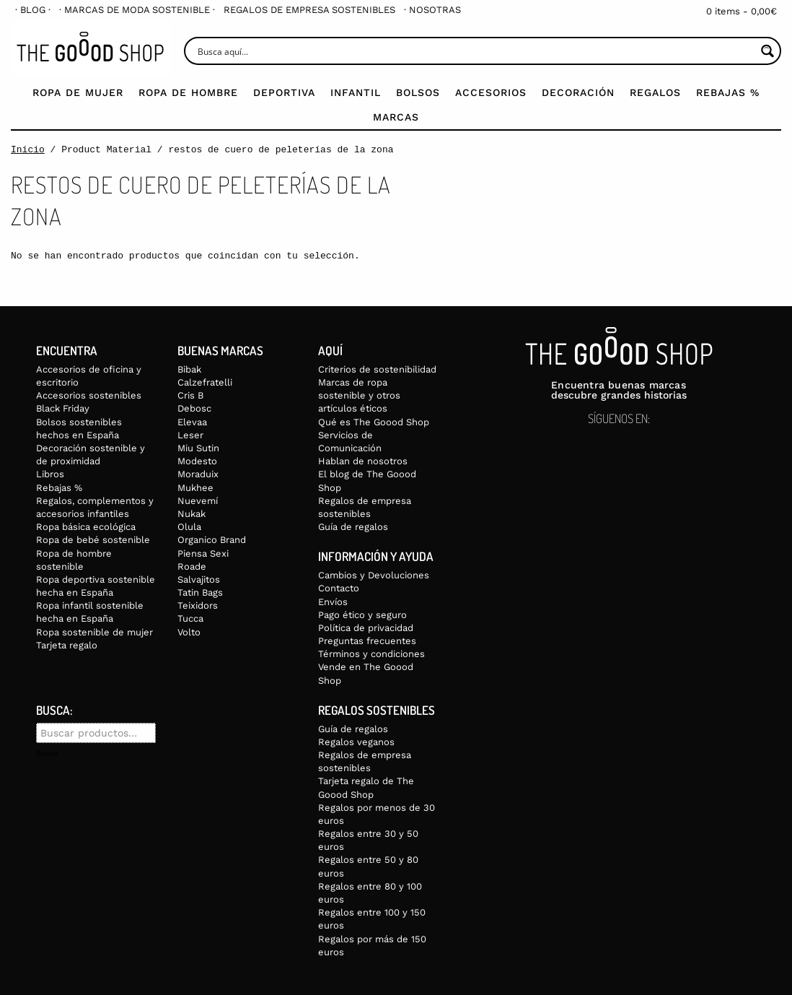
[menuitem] (33, 9)
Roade (191, 566)
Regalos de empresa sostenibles (309, 9)
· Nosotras (432, 9)
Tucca (190, 618)
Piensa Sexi (203, 553)
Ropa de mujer (77, 92)
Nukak (191, 513)
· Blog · (32, 9)
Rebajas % (728, 92)
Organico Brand (211, 539)
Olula (189, 526)
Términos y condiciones (371, 653)
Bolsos (418, 92)
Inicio (28, 149)
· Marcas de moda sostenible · (137, 9)
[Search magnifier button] (767, 51)
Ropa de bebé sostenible (93, 539)
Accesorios (491, 92)
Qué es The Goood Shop (373, 422)
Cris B (190, 395)
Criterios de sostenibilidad (377, 369)
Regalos (655, 92)
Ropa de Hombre (188, 92)
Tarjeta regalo (66, 645)
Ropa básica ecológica (86, 526)
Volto (189, 632)
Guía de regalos (353, 526)
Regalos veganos (356, 742)
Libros (50, 474)
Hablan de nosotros (363, 461)
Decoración (578, 92)
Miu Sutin (198, 448)
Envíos (333, 601)
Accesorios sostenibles (88, 395)
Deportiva (284, 92)
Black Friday (62, 408)
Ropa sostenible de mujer (94, 632)
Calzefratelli (204, 382)
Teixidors (197, 605)
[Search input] (475, 51)
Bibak (189, 369)
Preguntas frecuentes (367, 640)
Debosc (194, 408)
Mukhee (195, 487)
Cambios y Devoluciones (373, 575)
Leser (190, 435)
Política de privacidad (365, 627)
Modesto (197, 461)
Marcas (396, 117)
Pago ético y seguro (362, 614)
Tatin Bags (200, 592)
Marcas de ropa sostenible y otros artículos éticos (359, 395)
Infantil (355, 92)
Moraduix (198, 474)
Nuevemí (197, 500)
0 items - (741, 11)
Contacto (338, 588)
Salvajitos (198, 579)
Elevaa (192, 422)
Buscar (47, 753)
